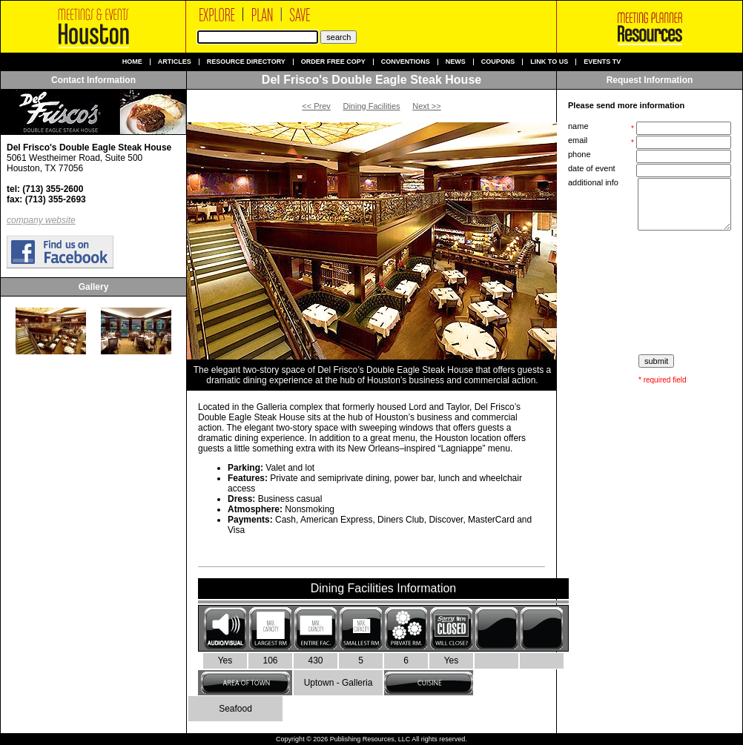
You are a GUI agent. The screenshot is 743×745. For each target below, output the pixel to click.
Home (132, 62)
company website (41, 220)
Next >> (426, 106)
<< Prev (316, 106)
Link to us (549, 62)
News (456, 62)
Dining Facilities (371, 106)
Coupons (498, 62)
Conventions (405, 62)
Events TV (602, 62)
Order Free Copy (333, 62)
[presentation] (651, 292)
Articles (174, 62)
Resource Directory (246, 62)
